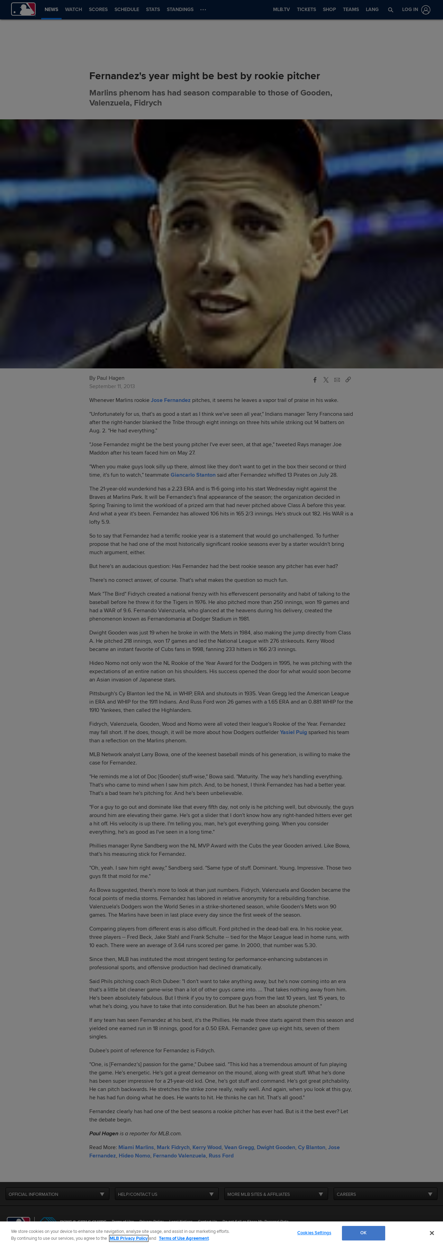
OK (363, 1233)
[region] (221, 1233)
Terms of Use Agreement (184, 1238)
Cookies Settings (314, 1233)
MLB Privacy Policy (129, 1238)
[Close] (432, 1232)
